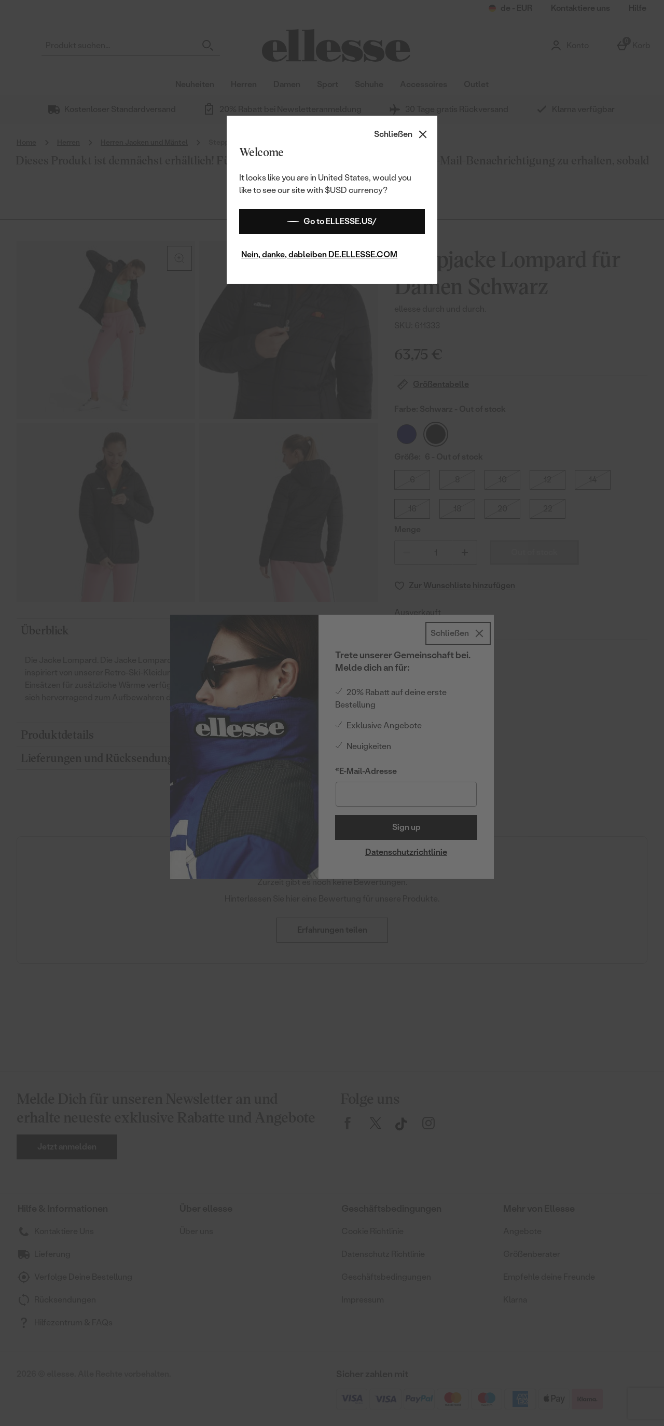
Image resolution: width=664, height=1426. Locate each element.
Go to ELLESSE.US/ (332, 221)
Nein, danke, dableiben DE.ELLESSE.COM (319, 254)
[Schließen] (401, 134)
